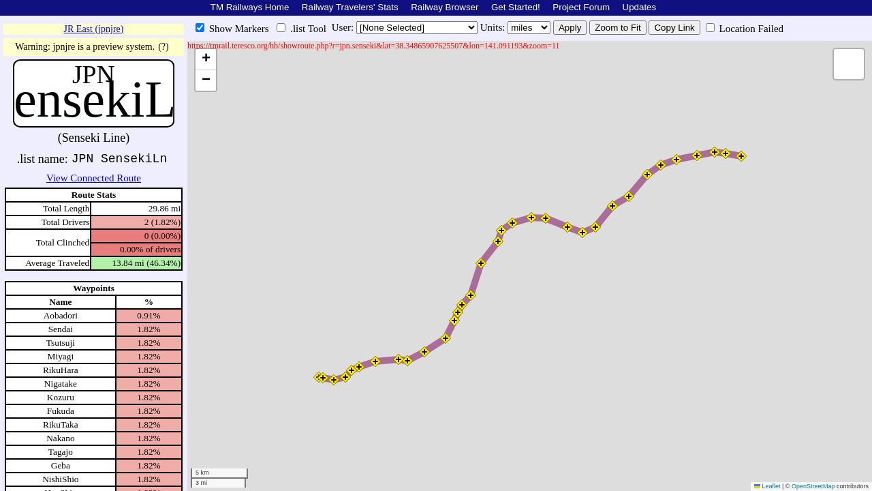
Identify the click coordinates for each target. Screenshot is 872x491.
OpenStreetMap (813, 486)
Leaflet (767, 486)
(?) (163, 47)
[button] (322, 377)
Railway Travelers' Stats (350, 7)
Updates (640, 7)
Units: (494, 27)
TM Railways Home (250, 7)
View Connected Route (93, 178)
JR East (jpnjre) (94, 29)
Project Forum (581, 7)
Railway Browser (444, 7)
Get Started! (515, 7)
